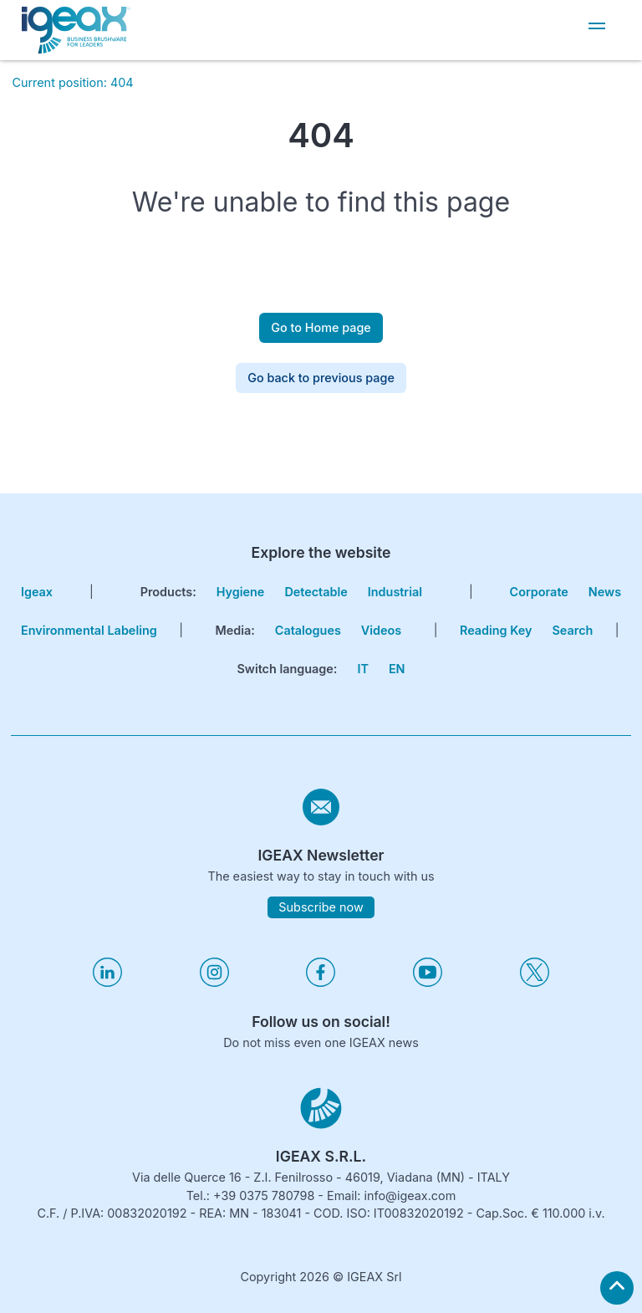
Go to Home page (321, 327)
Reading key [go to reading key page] (496, 630)
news (604, 592)
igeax (37, 592)
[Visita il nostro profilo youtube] (427, 982)
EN (397, 669)
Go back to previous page (321, 377)
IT (362, 669)
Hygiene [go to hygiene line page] (241, 592)
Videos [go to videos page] (381, 630)
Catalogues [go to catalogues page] (308, 630)
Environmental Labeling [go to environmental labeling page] (89, 630)
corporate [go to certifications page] (539, 592)
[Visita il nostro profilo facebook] (320, 982)
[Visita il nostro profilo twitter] (534, 982)
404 (122, 82)
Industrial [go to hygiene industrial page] (395, 592)
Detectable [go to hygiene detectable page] (315, 592)
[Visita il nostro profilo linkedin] (107, 982)
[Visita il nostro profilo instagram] (214, 982)
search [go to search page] (573, 630)
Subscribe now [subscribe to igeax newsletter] (320, 908)
